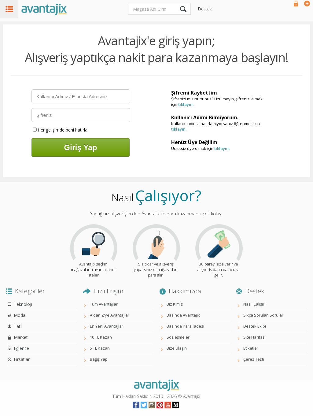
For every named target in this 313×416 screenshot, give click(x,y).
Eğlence (21, 348)
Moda (19, 315)
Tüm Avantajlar (104, 304)
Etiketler (250, 348)
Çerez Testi (253, 359)
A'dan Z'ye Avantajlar (109, 315)
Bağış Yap (99, 359)
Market (21, 337)
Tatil (18, 326)
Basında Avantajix (183, 315)
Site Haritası (254, 337)
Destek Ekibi (254, 326)
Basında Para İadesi (185, 326)
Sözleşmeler (178, 337)
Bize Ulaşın (177, 348)
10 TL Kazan (101, 337)
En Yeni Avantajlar (106, 326)
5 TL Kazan (100, 348)
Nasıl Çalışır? (254, 304)
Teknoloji (23, 304)
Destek (205, 9)
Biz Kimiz (175, 304)
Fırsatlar (22, 359)
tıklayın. (185, 104)
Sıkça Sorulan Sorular (263, 315)
